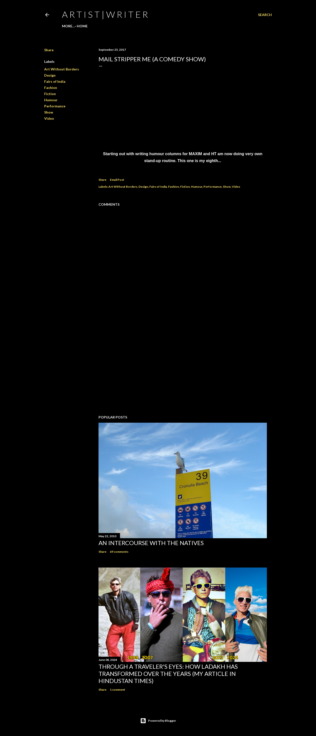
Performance (54, 106)
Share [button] (49, 50)
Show (48, 112)
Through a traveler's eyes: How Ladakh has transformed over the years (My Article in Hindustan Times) (168, 673)
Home (69, 26)
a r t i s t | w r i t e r (105, 14)
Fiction (50, 94)
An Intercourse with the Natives (151, 542)
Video (49, 118)
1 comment (117, 689)
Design (50, 75)
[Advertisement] (183, 368)
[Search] (265, 15)
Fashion (50, 87)
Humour (51, 100)
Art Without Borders (61, 69)
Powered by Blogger (158, 721)
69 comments (119, 551)
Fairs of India (54, 81)
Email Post (117, 180)
